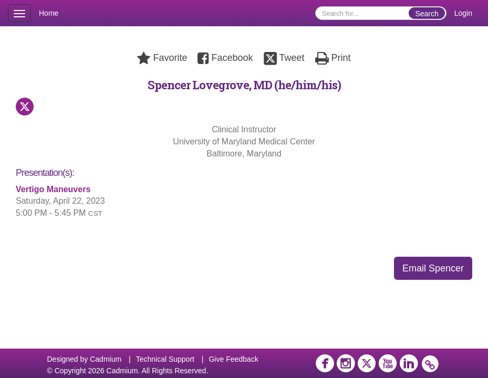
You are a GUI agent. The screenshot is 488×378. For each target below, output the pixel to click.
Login (463, 13)
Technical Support (165, 359)
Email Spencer (433, 268)
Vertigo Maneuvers (53, 189)
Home (48, 13)
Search (426, 13)
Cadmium (105, 359)
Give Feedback (233, 359)
